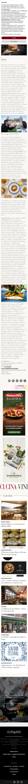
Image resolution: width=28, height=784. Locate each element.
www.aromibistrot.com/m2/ (9, 368)
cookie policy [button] (7, 9)
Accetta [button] (14, 37)
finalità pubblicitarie (5, 19)
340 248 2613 (7, 366)
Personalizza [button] (14, 41)
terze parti (24, 10)
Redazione (3, 59)
